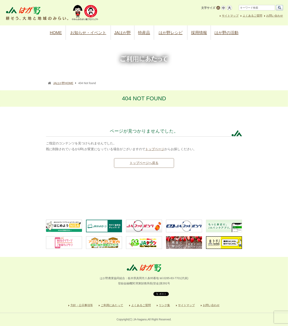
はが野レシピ (171, 32)
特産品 (144, 32)
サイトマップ (230, 15)
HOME (56, 32)
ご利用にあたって (112, 305)
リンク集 (164, 305)
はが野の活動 (226, 32)
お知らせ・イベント (88, 32)
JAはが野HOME (63, 83)
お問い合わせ (274, 15)
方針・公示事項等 (81, 305)
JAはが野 (122, 32)
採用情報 (199, 32)
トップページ (154, 149)
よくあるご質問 (252, 15)
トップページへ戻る (144, 163)
